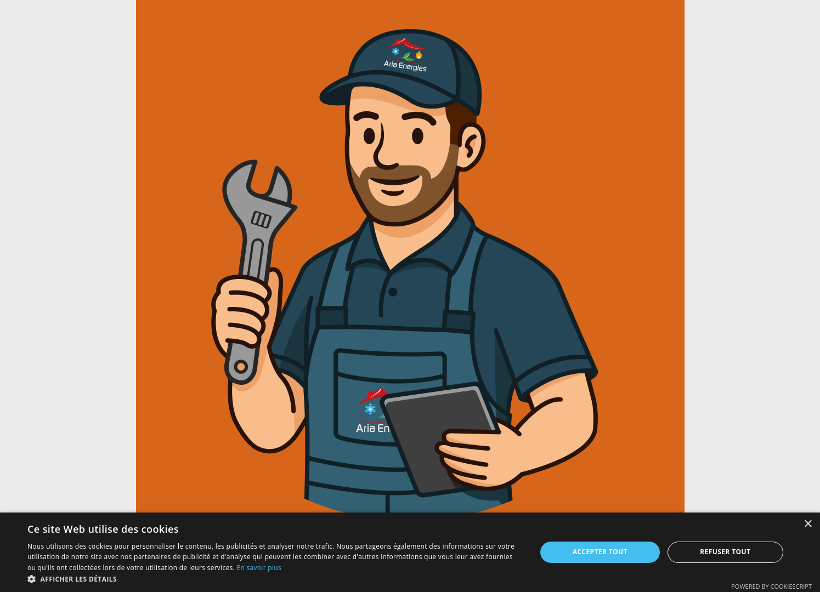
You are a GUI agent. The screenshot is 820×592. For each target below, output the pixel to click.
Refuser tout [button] (725, 551)
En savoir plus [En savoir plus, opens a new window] (258, 567)
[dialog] (410, 552)
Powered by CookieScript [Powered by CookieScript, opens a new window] (771, 586)
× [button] (808, 524)
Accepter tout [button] (600, 551)
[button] (274, 578)
